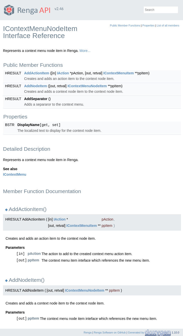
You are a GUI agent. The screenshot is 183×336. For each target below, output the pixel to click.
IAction (63, 73)
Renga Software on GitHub (110, 332)
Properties (148, 25)
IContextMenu (14, 174)
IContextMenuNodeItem (87, 86)
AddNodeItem (35, 86)
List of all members (168, 25)
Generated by (136, 332)
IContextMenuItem (118, 73)
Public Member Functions (125, 25)
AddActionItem (36, 73)
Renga (88, 332)
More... (84, 51)
